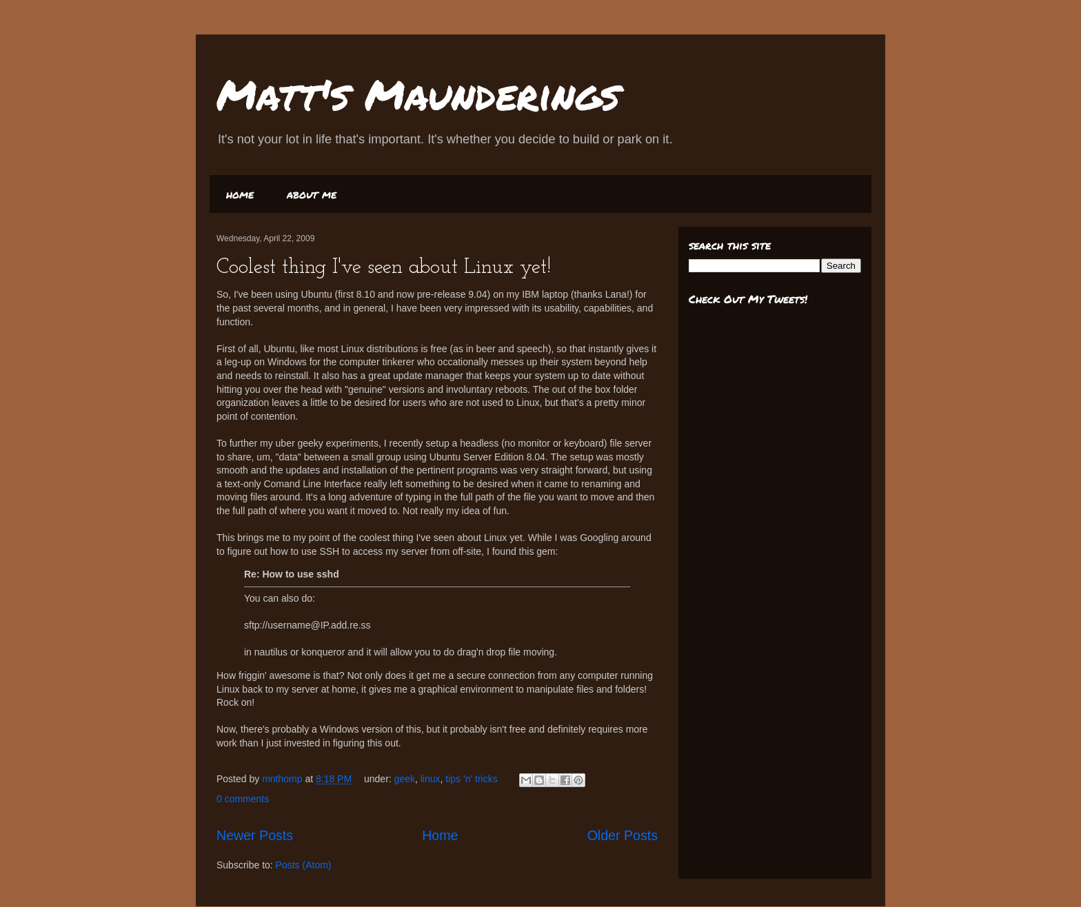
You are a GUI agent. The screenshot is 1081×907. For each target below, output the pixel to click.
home (240, 194)
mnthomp (283, 778)
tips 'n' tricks (471, 778)
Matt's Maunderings (418, 93)
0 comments (242, 798)
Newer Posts (254, 835)
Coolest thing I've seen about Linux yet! (383, 267)
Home (440, 835)
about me (311, 194)
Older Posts (622, 835)
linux (431, 778)
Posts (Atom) (304, 864)
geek (404, 778)
